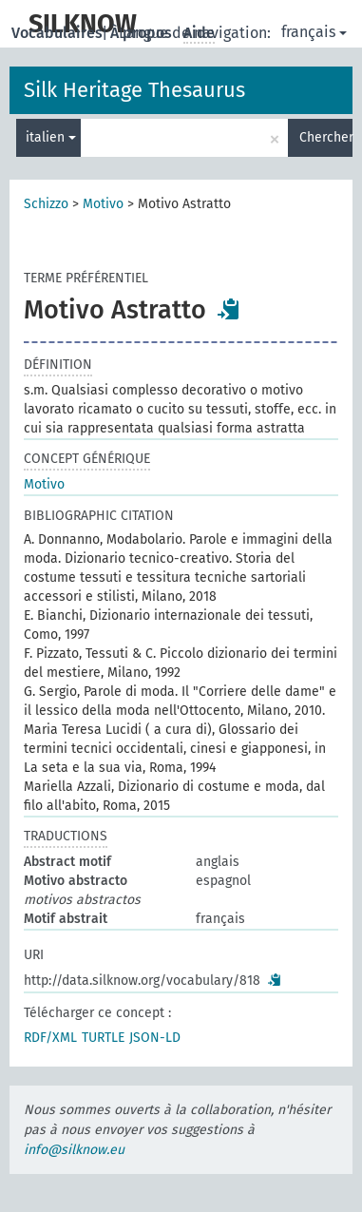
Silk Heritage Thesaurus (134, 90)
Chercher (325, 137)
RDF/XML (50, 1037)
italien (51, 137)
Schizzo (46, 204)
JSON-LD (155, 1037)
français (314, 32)
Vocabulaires (58, 33)
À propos (143, 33)
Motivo (103, 204)
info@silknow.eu (74, 1150)
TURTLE (103, 1037)
